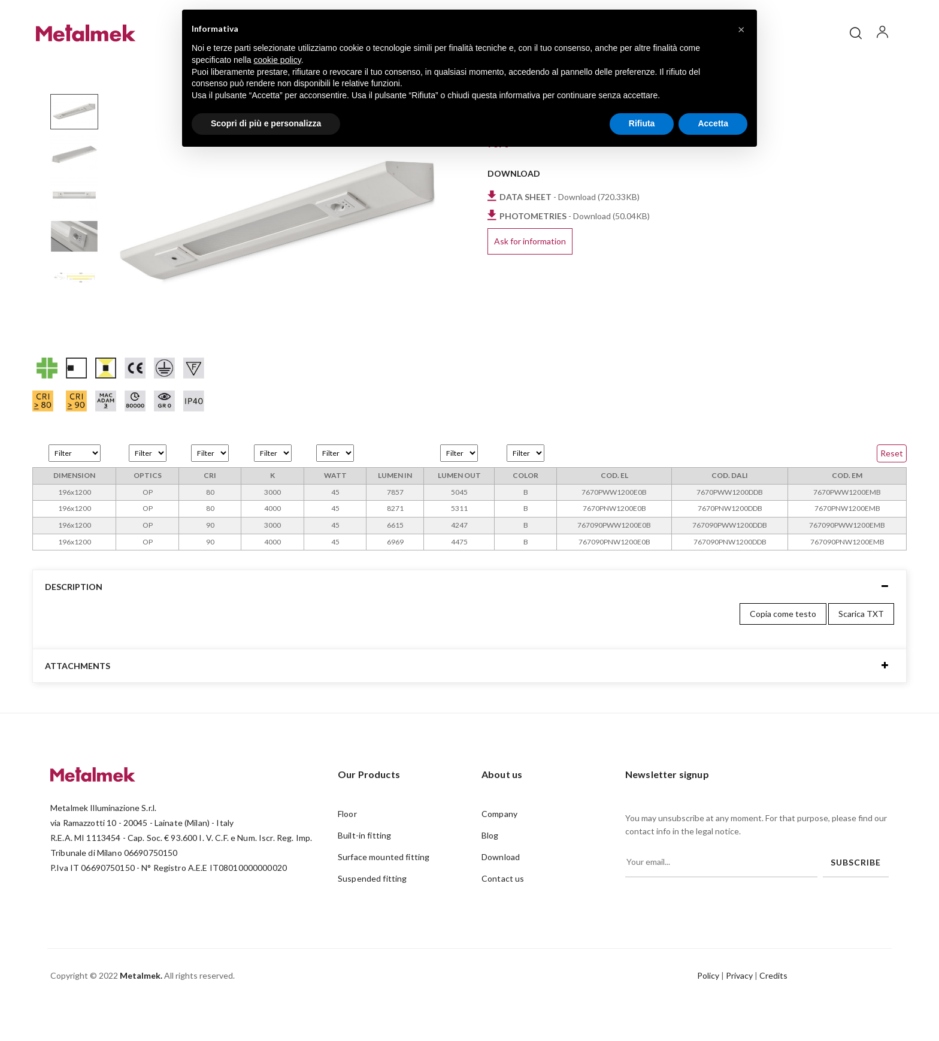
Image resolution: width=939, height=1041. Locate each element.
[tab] (469, 624)
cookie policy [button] (277, 60)
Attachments (77, 703)
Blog (490, 873)
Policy (708, 1013)
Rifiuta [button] (642, 123)
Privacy (739, 1013)
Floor (347, 852)
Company (499, 852)
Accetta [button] (713, 123)
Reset (891, 491)
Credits (773, 1013)
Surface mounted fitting (383, 895)
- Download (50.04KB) (574, 254)
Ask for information (530, 279)
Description (73, 624)
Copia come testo (783, 652)
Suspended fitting (372, 917)
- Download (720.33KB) (569, 234)
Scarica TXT (861, 652)
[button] (741, 28)
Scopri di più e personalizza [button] (266, 123)
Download (500, 895)
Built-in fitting (364, 873)
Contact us (502, 917)
